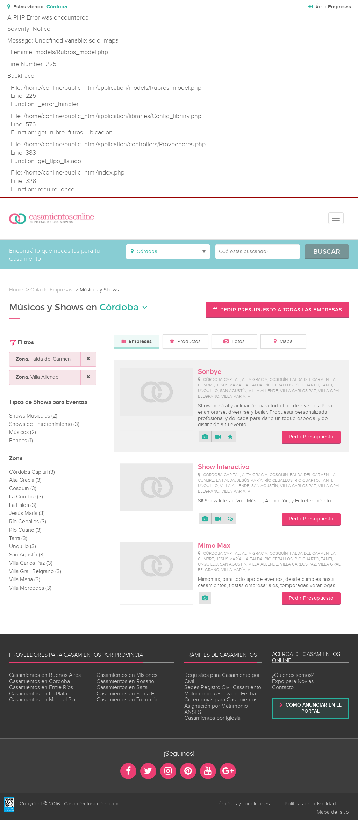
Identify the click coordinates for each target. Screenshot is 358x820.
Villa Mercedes (30, 588)
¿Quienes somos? (293, 675)
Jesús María (27, 513)
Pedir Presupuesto (311, 437)
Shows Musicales (33, 416)
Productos (185, 342)
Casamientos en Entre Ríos (41, 687)
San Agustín (27, 555)
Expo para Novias (293, 681)
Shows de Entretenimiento (44, 424)
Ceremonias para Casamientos (220, 699)
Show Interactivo (223, 467)
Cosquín (22, 488)
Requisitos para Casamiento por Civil (222, 678)
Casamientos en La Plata (38, 693)
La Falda (22, 505)
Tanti (18, 538)
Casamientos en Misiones (126, 675)
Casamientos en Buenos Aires (45, 675)
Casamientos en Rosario (125, 681)
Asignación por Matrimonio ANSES (216, 709)
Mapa (283, 342)
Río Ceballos (27, 521)
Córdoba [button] (124, 307)
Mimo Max (214, 545)
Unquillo (22, 546)
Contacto (283, 687)
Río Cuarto (25, 530)
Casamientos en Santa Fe (126, 693)
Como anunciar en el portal (310, 708)
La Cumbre (26, 497)
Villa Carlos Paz (30, 563)
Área (329, 7)
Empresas (136, 342)
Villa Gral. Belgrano (35, 571)
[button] (37, 7)
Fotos (234, 342)
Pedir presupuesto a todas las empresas (277, 309)
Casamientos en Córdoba (39, 681)
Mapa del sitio (333, 812)
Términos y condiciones (243, 804)
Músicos (22, 432)
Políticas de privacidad (310, 804)
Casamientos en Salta (122, 687)
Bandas (21, 440)
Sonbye (209, 372)
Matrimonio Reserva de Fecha (220, 693)
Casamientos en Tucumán (127, 699)
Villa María (24, 579)
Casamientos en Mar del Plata (44, 699)
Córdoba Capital (32, 472)
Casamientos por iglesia (212, 718)
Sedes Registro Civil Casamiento (222, 687)
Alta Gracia (25, 480)
